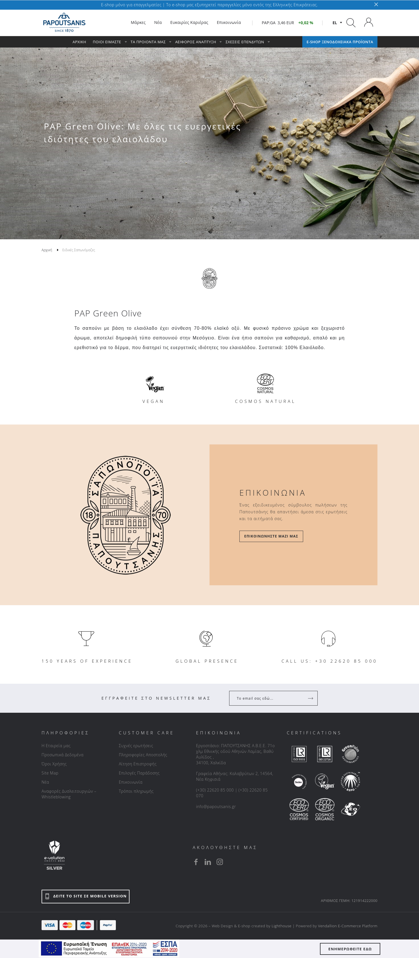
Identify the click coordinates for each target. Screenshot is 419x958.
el (334, 22)
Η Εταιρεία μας (56, 745)
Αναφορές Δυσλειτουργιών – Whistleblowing (69, 794)
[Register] (311, 698)
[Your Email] (269, 698)
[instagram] (220, 862)
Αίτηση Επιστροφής (138, 764)
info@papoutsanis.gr (216, 806)
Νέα (45, 782)
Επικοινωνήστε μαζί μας (271, 536)
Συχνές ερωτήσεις (136, 745)
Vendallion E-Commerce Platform (347, 925)
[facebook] (196, 862)
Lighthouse (281, 925)
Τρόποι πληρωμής (136, 791)
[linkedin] (208, 862)
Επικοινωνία (130, 782)
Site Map (50, 773)
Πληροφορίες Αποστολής (143, 754)
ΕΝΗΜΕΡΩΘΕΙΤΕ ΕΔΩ (350, 948)
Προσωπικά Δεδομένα (62, 754)
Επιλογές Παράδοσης (139, 773)
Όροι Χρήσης (54, 764)
